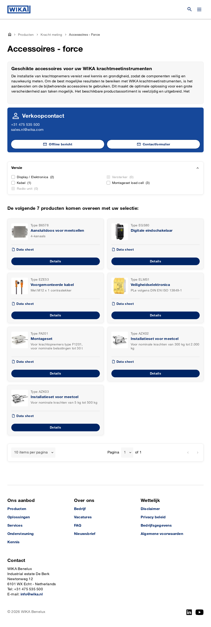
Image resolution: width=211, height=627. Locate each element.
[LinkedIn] (189, 612)
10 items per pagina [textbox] (31, 452)
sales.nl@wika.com (27, 130)
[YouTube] (200, 612)
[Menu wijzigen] (199, 9)
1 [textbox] (125, 452)
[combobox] (33, 452)
